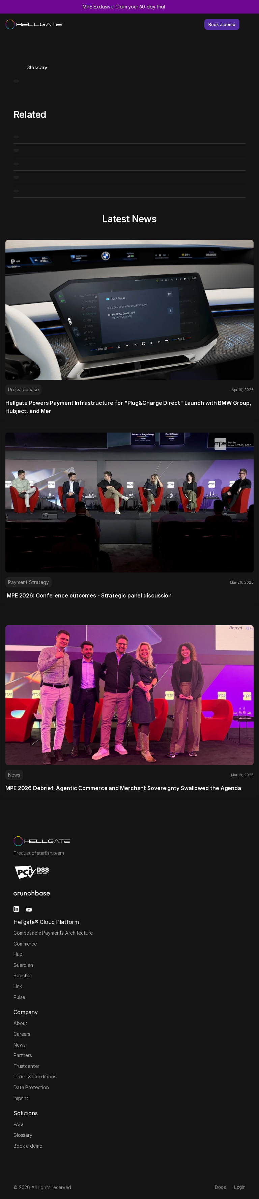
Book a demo (27, 1146)
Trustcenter (26, 1066)
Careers (21, 1034)
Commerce (25, 944)
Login (240, 1187)
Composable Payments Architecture (53, 933)
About (20, 1023)
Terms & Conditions (34, 1076)
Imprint (20, 1098)
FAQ (18, 1124)
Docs (220, 1187)
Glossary (22, 1135)
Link (17, 986)
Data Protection (31, 1087)
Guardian (23, 965)
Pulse (19, 997)
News (19, 1045)
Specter (22, 975)
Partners (22, 1055)
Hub (18, 954)
